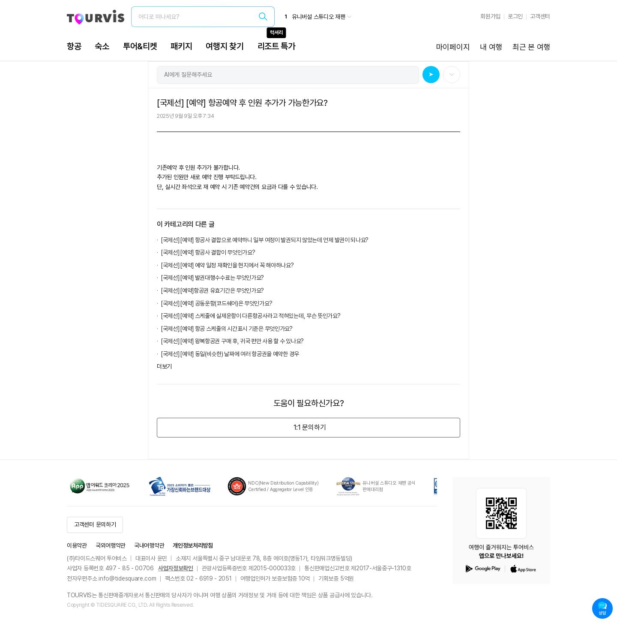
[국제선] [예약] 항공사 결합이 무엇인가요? (208, 252)
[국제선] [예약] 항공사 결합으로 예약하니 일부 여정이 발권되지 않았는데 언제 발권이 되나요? (264, 240)
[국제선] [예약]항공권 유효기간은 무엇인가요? (212, 290)
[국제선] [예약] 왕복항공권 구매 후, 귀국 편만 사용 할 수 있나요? (232, 341)
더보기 (164, 366)
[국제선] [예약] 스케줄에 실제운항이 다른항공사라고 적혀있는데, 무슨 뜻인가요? (252, 315)
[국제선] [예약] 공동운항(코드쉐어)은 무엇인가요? (218, 303)
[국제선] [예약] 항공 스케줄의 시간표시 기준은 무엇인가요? (227, 328)
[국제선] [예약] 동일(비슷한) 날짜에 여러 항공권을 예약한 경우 (230, 353)
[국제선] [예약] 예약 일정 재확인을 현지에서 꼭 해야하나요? (227, 265)
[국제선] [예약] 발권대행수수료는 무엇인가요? (214, 277)
